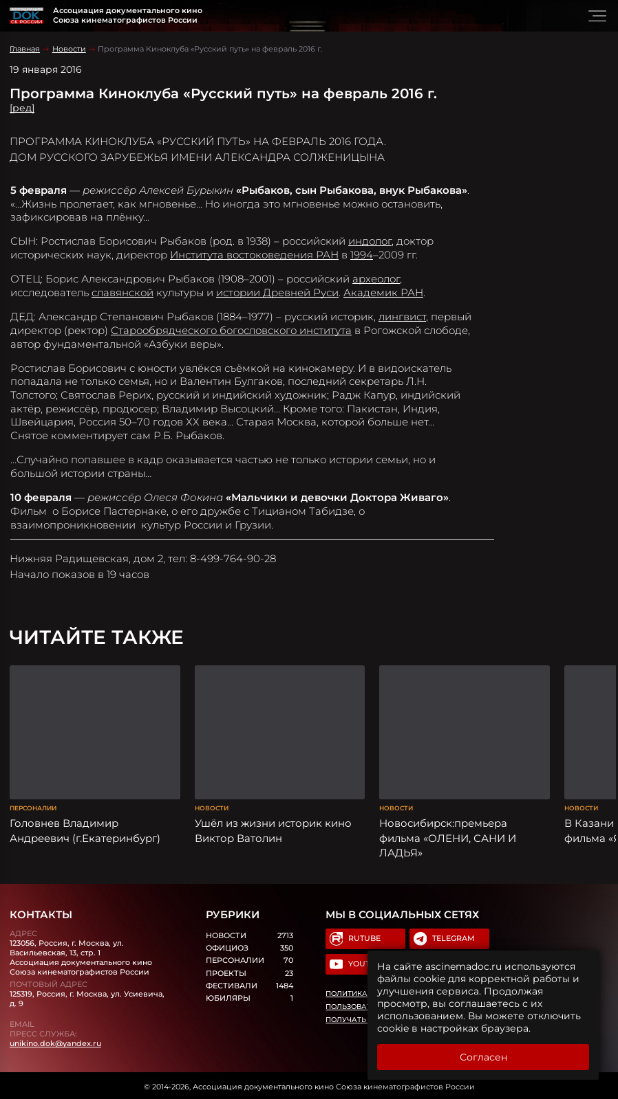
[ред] (22, 108)
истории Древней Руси (277, 292)
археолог (376, 278)
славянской (122, 292)
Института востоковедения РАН (254, 254)
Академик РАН (383, 292)
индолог (370, 240)
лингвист (402, 316)
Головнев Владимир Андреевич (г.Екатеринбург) (85, 828)
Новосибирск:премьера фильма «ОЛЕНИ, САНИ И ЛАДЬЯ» (447, 835)
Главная (25, 49)
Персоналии (33, 806)
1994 (361, 254)
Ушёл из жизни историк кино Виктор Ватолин (273, 828)
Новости (69, 49)
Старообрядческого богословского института (231, 330)
